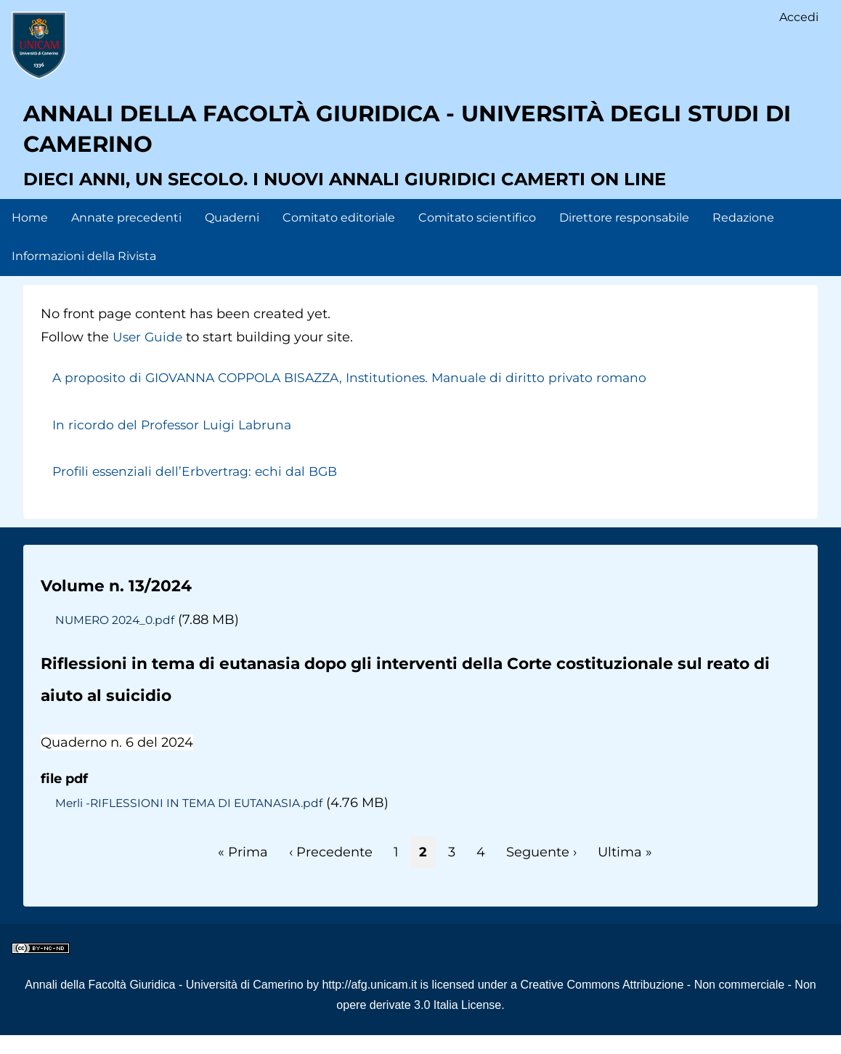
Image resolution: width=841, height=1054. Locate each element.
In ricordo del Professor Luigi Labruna (175, 443)
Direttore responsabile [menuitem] (624, 236)
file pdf (64, 797)
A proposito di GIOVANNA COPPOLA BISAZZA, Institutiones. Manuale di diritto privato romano (361, 397)
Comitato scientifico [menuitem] (477, 236)
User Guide (149, 355)
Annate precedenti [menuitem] (126, 236)
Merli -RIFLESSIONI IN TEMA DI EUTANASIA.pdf (193, 821)
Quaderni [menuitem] (232, 236)
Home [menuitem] (30, 236)
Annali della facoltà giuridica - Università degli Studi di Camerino (411, 142)
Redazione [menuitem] (743, 236)
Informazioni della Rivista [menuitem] (84, 274)
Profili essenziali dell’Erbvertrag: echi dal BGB (200, 490)
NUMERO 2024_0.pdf (117, 638)
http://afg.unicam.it (369, 1003)
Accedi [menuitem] (798, 18)
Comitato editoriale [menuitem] (339, 236)
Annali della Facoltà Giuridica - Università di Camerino (164, 1003)
